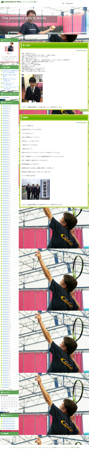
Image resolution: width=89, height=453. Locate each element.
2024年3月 (5, 128)
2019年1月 (5, 249)
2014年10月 (6, 358)
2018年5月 (5, 268)
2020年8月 (5, 225)
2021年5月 (5, 203)
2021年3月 (5, 208)
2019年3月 (5, 246)
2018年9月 (5, 259)
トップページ (13, 447)
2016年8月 (5, 307)
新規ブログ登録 (75, 447)
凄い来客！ (27, 45)
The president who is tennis (24, 18)
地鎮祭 (25, 117)
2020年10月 (6, 220)
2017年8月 (5, 283)
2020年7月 (5, 227)
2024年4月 (5, 125)
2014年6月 (5, 368)
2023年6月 (5, 149)
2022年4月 (5, 176)
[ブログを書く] (33, 2)
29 (2, 408)
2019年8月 (5, 242)
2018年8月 (5, 261)
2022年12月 (6, 164)
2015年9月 (5, 331)
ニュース (28, 447)
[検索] (72, 3)
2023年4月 (5, 154)
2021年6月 (5, 200)
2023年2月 (5, 159)
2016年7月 (5, 309)
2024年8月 (5, 115)
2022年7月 (5, 169)
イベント (60, 447)
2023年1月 (5, 162)
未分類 (29, 107)
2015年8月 (5, 334)
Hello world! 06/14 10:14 (9, 419)
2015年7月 (5, 336)
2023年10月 (6, 140)
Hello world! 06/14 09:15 (9, 421)
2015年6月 (5, 339)
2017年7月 (5, 285)
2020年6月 (5, 229)
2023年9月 (5, 142)
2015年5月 (5, 341)
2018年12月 (6, 251)
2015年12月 (6, 324)
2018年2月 (5, 273)
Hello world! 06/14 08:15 (9, 428)
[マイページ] (25, 2)
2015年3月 (5, 346)
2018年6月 (5, 266)
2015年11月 (6, 326)
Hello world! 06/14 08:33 (9, 423)
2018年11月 (6, 254)
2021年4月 (5, 205)
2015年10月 (6, 329)
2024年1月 (5, 132)
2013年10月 (6, 385)
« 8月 (2, 410)
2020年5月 (5, 232)
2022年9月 (5, 166)
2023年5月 (5, 152)
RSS (10, 54)
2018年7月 (5, 263)
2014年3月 (5, 373)
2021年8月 (5, 195)
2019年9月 (5, 239)
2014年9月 (5, 360)
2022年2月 (5, 181)
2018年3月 (5, 271)
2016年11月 (6, 300)
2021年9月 (5, 193)
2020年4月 (5, 234)
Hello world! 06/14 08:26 (9, 426)
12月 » (16, 410)
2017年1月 (5, 295)
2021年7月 (5, 198)
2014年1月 (5, 377)
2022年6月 (5, 171)
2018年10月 (6, 256)
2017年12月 (6, 278)
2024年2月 (5, 130)
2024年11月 (6, 108)
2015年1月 (5, 351)
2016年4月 (5, 314)
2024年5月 (5, 123)
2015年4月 (5, 343)
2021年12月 (6, 186)
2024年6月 (5, 120)
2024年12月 (6, 106)
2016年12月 (6, 297)
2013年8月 (5, 387)
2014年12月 (6, 353)
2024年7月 (5, 118)
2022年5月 (5, 174)
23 (4, 406)
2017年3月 (5, 290)
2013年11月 (6, 382)
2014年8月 (5, 363)
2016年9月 (5, 305)
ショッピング (21, 447)
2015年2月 (5, 348)
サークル (33, 447)
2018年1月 (5, 276)
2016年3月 (5, 317)
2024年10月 (6, 111)
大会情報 (54, 447)
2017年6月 (5, 288)
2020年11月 (6, 217)
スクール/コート (47, 447)
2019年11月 (6, 237)
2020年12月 (6, 215)
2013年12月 (6, 380)
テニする (39, 447)
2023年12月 (6, 135)
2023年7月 (5, 147)
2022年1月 (5, 183)
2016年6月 (5, 312)
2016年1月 (5, 322)
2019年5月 (5, 244)
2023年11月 (6, 137)
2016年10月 (6, 302)
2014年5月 (5, 370)
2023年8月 (5, 145)
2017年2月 (5, 292)
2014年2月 (5, 375)
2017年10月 (6, 280)
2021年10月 (6, 191)
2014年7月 (5, 365)
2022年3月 (5, 178)
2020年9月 (5, 222)
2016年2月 (5, 319)
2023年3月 (5, 157)
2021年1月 (5, 212)
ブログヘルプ (66, 447)
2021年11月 (6, 188)
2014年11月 (6, 356)
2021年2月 (5, 210)
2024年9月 (5, 113)
